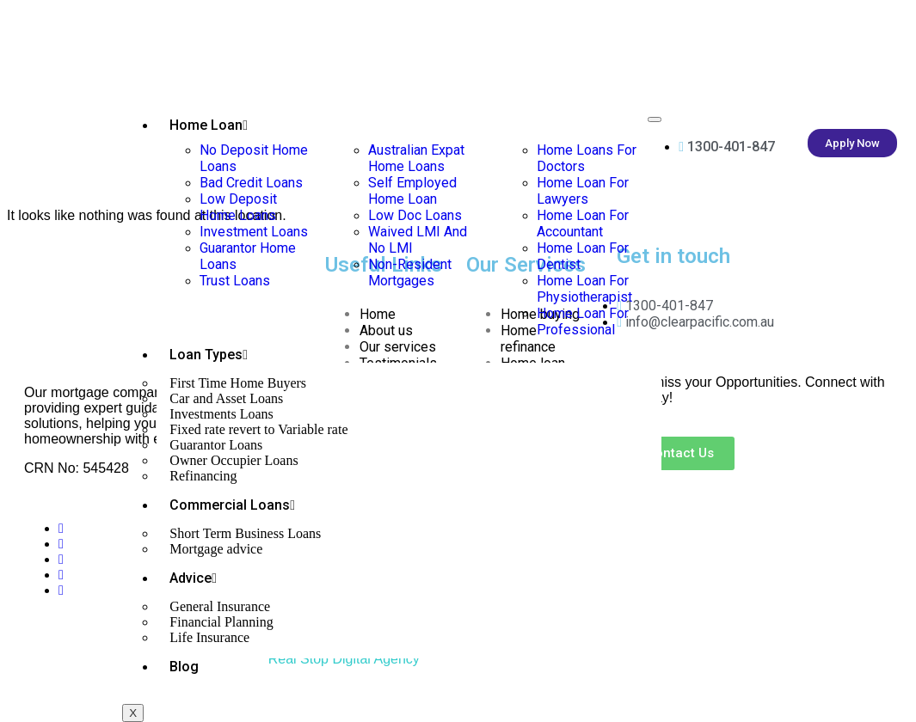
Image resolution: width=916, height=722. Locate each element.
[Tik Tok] (61, 590)
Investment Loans (254, 231)
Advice (193, 578)
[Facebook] (61, 528)
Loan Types (208, 354)
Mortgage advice (215, 549)
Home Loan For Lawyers (583, 190)
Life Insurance (209, 637)
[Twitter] (61, 543)
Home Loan (208, 125)
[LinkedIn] (61, 559)
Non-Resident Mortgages (410, 272)
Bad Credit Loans (251, 182)
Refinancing (203, 475)
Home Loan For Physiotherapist (584, 288)
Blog (184, 666)
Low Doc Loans (415, 215)
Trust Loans (235, 280)
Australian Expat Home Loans (416, 158)
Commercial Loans (232, 505)
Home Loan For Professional (583, 321)
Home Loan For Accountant (583, 223)
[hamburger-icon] (654, 119)
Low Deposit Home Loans (238, 207)
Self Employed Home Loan (412, 190)
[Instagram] (61, 574)
